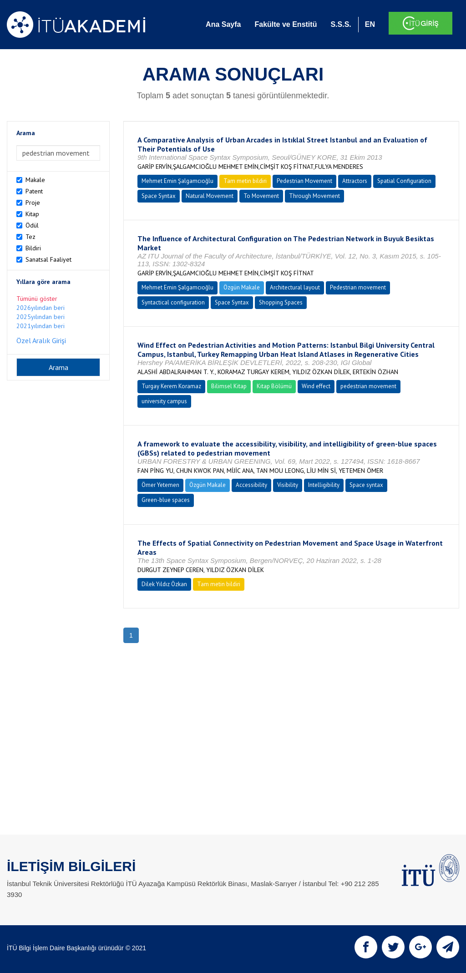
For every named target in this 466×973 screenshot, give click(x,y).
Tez (30, 237)
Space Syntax (159, 196)
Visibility (287, 485)
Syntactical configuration (173, 302)
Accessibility (251, 485)
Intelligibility (323, 485)
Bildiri (33, 248)
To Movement (261, 196)
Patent (34, 191)
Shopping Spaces (281, 302)
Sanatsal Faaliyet (48, 259)
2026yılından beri (40, 308)
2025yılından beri (40, 317)
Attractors (354, 181)
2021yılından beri (40, 326)
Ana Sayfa (223, 24)
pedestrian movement (368, 386)
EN (370, 24)
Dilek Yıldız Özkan (164, 584)
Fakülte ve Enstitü (285, 24)
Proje (32, 202)
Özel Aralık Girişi (41, 340)
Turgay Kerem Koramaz (171, 386)
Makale (35, 180)
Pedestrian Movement (304, 181)
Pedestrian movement (358, 287)
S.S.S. (340, 24)
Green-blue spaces (166, 500)
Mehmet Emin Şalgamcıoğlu (177, 181)
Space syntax (366, 485)
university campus (164, 401)
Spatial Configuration (404, 181)
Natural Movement (209, 196)
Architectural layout (295, 287)
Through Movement (314, 196)
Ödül (32, 225)
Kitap (32, 214)
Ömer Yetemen (160, 485)
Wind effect (316, 386)
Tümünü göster (36, 298)
